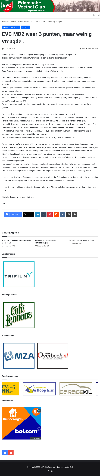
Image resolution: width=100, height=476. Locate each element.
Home (5, 22)
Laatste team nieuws (18, 22)
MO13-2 (25, 27)
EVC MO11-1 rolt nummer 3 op (81, 240)
